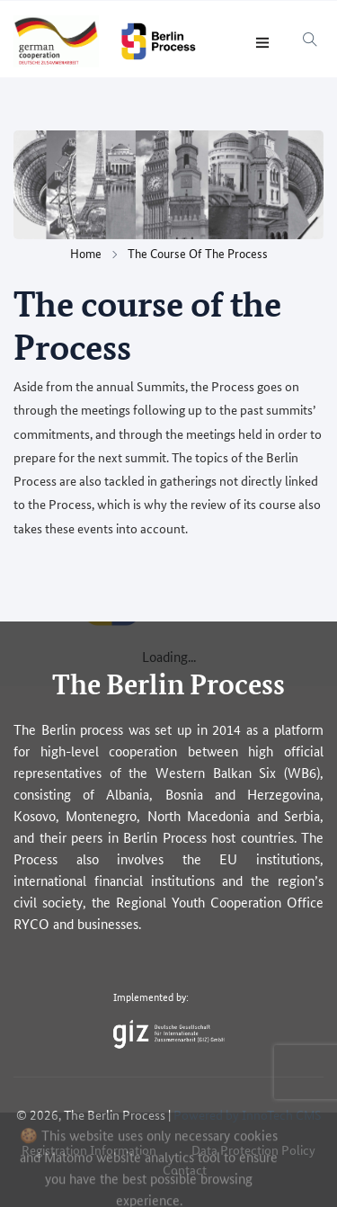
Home (86, 253)
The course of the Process (198, 253)
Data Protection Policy (253, 1149)
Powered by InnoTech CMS (247, 1114)
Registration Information (89, 1149)
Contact (185, 1169)
